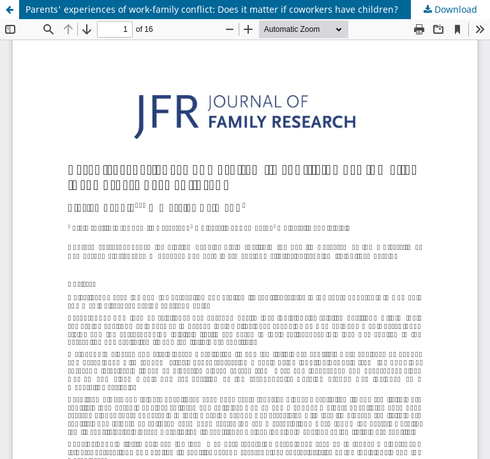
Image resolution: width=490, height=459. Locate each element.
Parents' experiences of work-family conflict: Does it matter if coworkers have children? (212, 9)
